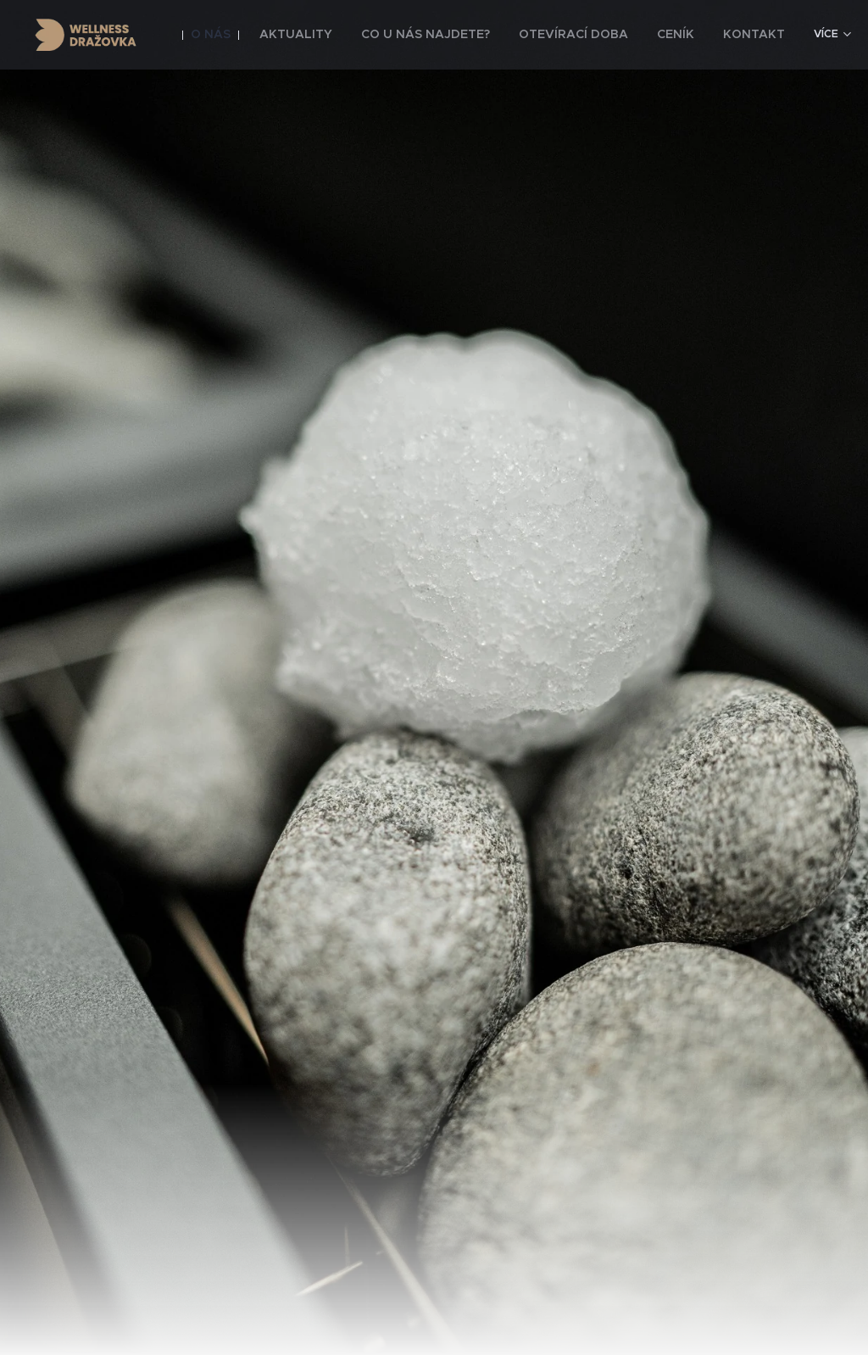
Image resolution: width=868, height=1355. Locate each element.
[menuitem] (251, 35)
